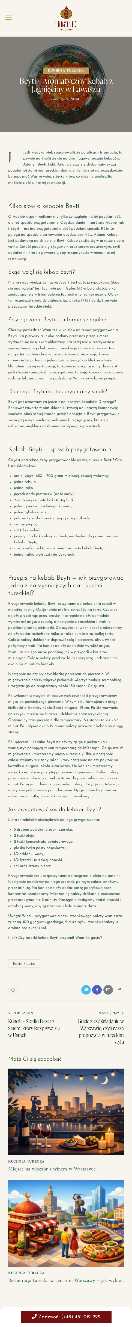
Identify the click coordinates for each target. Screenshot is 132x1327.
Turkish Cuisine (24, 963)
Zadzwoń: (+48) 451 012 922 (66, 1317)
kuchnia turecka (66, 70)
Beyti (59, 176)
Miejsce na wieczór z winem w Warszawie (53, 1170)
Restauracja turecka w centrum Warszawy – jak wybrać (58, 1284)
